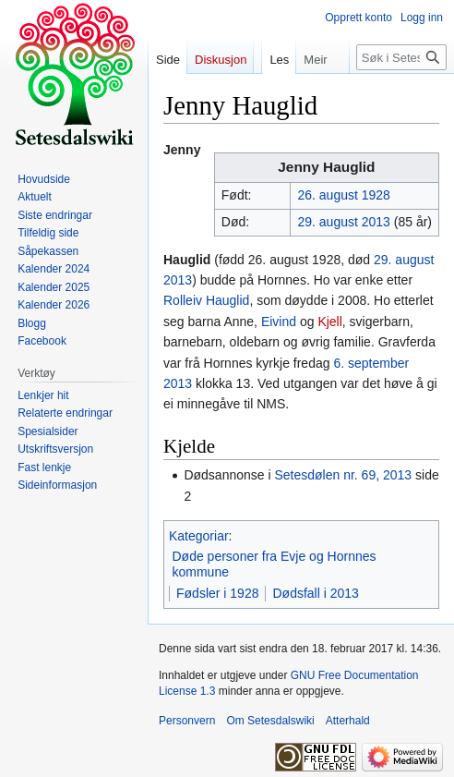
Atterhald (348, 720)
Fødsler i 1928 (217, 593)
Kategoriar (199, 535)
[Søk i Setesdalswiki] (401, 57)
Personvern (187, 720)
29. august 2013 (343, 221)
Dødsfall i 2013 (315, 593)
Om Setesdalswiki (270, 720)
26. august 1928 (343, 195)
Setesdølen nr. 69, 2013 (343, 474)
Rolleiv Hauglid (206, 300)
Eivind (278, 321)
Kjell (329, 321)
